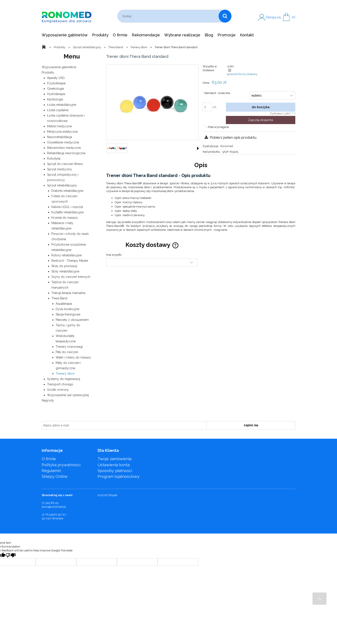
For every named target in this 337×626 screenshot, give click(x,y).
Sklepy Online (54, 476)
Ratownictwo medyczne (64, 147)
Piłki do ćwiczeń (67, 352)
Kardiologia (55, 99)
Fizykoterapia (56, 83)
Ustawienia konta (114, 465)
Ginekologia (55, 88)
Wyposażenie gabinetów (59, 67)
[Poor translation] (10, 555)
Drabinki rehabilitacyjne (67, 190)
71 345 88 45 (50, 502)
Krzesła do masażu (64, 217)
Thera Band (59, 298)
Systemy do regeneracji (63, 379)
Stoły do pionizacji (64, 266)
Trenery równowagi (69, 346)
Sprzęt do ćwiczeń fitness (65, 164)
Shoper (113, 495)
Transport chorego (60, 384)
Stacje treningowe (68, 314)
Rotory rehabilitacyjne (66, 255)
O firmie (49, 459)
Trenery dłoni (65, 373)
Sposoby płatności (115, 470)
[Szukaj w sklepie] (169, 16)
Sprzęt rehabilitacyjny (62, 185)
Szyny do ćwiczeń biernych (70, 276)
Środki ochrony (58, 389)
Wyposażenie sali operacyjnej (68, 395)
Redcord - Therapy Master (69, 260)
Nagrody (48, 400)
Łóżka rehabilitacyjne (61, 104)
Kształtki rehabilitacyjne (67, 212)
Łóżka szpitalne (58, 110)
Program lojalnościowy (118, 476)
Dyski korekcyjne (67, 309)
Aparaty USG (56, 78)
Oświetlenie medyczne (63, 142)
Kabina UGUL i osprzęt (67, 207)
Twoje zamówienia (115, 459)
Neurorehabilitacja (59, 137)
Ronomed (226, 146)
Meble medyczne (59, 126)
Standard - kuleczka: (217, 93)
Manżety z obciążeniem (72, 319)
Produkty (48, 72)
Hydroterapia (56, 94)
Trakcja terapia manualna (68, 293)
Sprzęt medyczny (59, 169)
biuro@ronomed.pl (54, 506)
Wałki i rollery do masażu (73, 357)
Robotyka (53, 158)
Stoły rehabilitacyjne (65, 271)
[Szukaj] (225, 16)
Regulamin (51, 470)
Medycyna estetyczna (62, 131)
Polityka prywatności (61, 465)
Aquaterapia (64, 303)
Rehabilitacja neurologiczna (66, 153)
